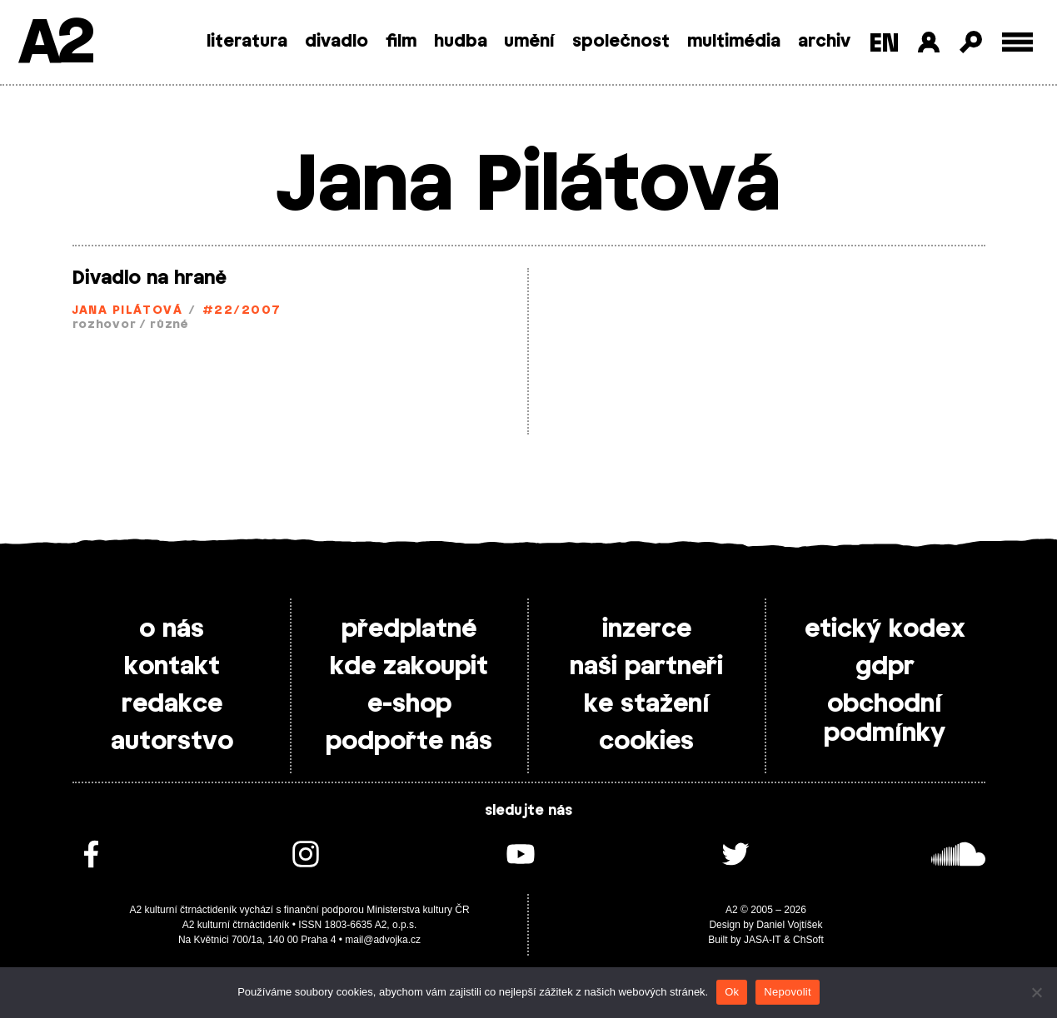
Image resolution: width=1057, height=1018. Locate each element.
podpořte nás (409, 741)
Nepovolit (787, 992)
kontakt (172, 667)
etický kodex (885, 629)
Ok (732, 992)
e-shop (409, 704)
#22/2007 (242, 311)
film (401, 41)
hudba (460, 41)
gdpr (885, 667)
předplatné (409, 629)
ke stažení (647, 704)
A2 (54, 43)
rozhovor (104, 325)
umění (529, 41)
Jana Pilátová (127, 311)
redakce (172, 704)
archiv (824, 41)
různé (169, 325)
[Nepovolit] (1036, 992)
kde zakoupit (409, 667)
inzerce (646, 629)
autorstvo (172, 741)
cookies (646, 741)
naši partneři (646, 667)
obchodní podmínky (884, 718)
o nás (171, 629)
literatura (247, 41)
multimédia (733, 41)
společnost (621, 41)
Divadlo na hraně (149, 278)
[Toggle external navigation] (1017, 42)
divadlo (336, 41)
